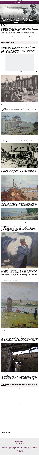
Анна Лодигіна (16, 22)
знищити (8, 28)
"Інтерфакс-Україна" (27, 448)
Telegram (12, 42)
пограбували (25, 28)
